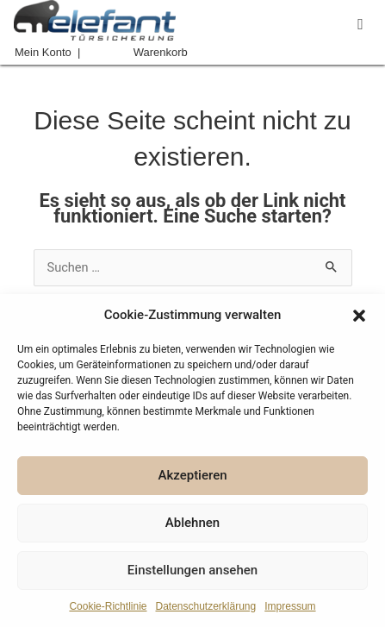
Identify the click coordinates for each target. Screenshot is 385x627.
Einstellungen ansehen (192, 570)
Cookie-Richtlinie (107, 606)
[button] (359, 315)
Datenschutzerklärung (205, 606)
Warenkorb (161, 52)
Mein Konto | (47, 52)
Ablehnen (192, 522)
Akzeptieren (192, 475)
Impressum (289, 606)
